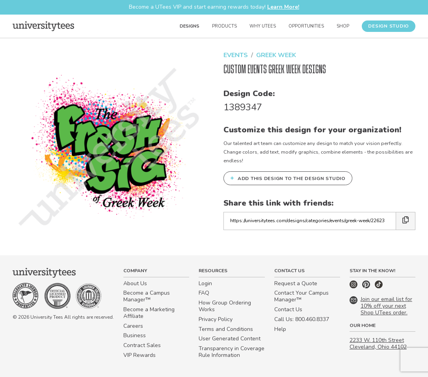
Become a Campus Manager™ (146, 296)
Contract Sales (142, 345)
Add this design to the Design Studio (288, 178)
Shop (343, 26)
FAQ (204, 293)
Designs (189, 26)
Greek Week (276, 55)
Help (280, 329)
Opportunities (306, 26)
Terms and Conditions (226, 329)
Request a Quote (295, 283)
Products (224, 26)
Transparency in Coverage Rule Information (231, 352)
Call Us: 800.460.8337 (301, 319)
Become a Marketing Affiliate (149, 313)
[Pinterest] (367, 286)
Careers (133, 326)
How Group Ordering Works (225, 306)
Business (134, 335)
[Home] (43, 26)
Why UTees (262, 26)
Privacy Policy (216, 319)
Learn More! (283, 7)
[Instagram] (354, 286)
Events (235, 55)
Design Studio (388, 26)
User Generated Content (230, 338)
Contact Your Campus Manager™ (301, 296)
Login (205, 283)
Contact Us (288, 309)
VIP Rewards (139, 355)
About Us (135, 283)
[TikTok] (379, 286)
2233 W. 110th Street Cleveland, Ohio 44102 (378, 343)
